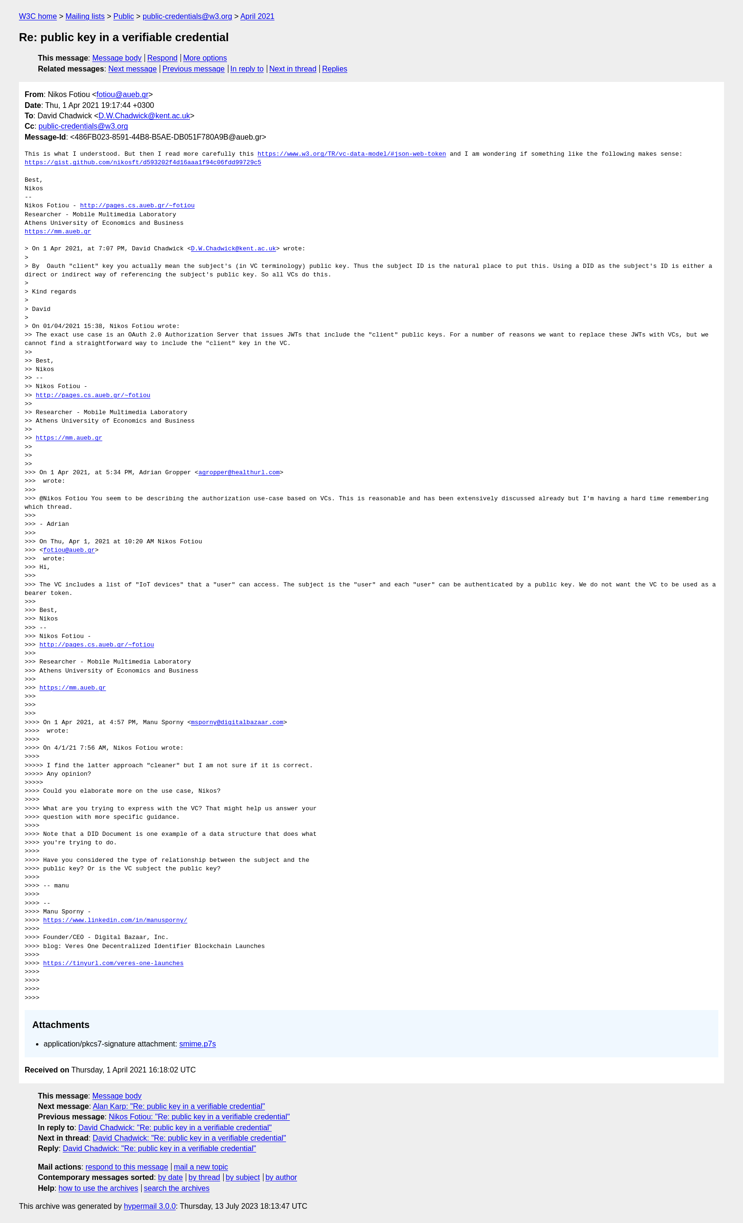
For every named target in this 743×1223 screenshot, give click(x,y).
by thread (204, 1177)
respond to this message (126, 1167)
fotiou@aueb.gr (123, 94)
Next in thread (293, 69)
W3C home (38, 16)
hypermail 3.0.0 (149, 1206)
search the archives (177, 1188)
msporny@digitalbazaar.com (237, 722)
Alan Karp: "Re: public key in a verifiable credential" (179, 1106)
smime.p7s (197, 1044)
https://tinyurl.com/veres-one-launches (113, 963)
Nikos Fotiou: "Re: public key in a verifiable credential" (199, 1117)
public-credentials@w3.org (187, 16)
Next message (133, 69)
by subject (243, 1177)
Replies (334, 69)
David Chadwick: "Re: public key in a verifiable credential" (175, 1128)
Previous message (194, 69)
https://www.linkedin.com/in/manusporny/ (115, 920)
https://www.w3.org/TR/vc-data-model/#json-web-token (351, 154)
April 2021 (257, 16)
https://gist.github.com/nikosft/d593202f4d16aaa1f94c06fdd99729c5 (143, 163)
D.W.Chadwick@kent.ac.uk (144, 116)
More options (205, 58)
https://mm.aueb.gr (58, 232)
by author (281, 1177)
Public (123, 16)
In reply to (246, 69)
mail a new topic (201, 1167)
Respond (162, 58)
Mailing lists (85, 16)
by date (170, 1177)
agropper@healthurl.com (239, 473)
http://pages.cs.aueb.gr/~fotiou (137, 206)
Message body (117, 58)
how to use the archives (98, 1188)
